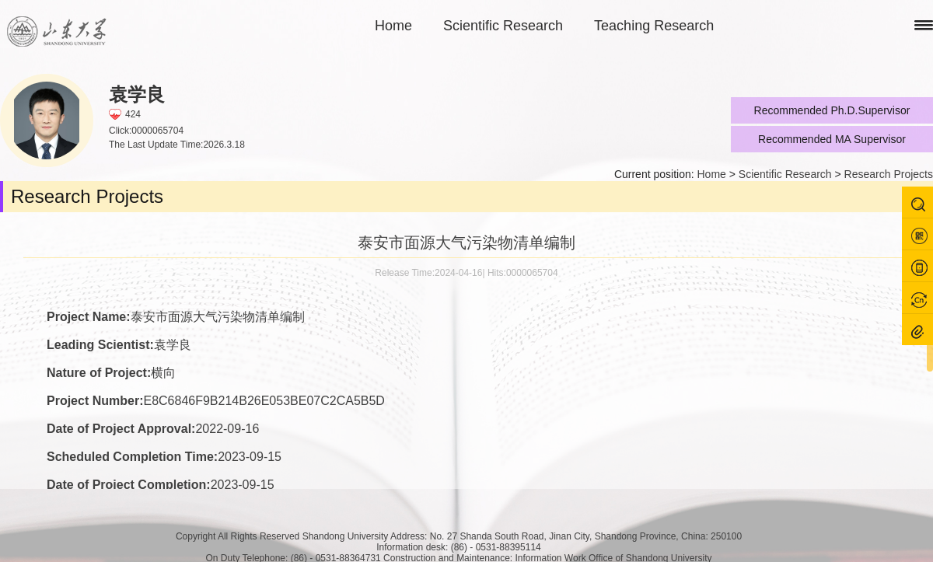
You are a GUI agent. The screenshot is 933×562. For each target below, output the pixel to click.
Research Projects (888, 174)
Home (393, 25)
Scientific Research (503, 25)
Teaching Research (654, 25)
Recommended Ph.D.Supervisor (832, 110)
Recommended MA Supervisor (832, 139)
